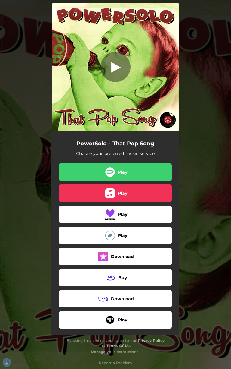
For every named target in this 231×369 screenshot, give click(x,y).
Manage (98, 351)
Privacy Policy (151, 340)
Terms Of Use (119, 345)
